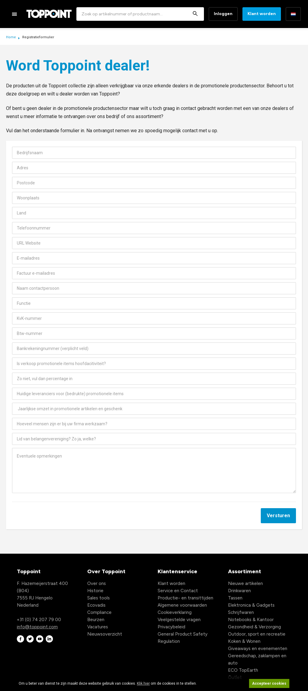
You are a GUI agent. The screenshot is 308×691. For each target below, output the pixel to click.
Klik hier (143, 683)
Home (11, 37)
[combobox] (140, 14)
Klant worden (262, 13)
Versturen (278, 515)
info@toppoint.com (37, 627)
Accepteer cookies (269, 683)
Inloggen (223, 13)
